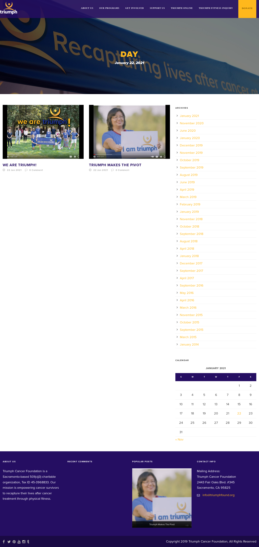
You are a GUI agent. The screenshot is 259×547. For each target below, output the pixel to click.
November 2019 (191, 153)
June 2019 (187, 182)
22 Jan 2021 (14, 170)
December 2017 (191, 263)
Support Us (157, 8)
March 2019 (188, 197)
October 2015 (189, 322)
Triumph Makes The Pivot (115, 165)
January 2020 (190, 138)
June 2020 (188, 131)
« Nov (179, 439)
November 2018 (191, 219)
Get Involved (134, 8)
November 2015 (191, 315)
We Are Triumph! (20, 165)
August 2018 (188, 241)
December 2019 (191, 145)
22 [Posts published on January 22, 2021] (239, 413)
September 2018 (191, 234)
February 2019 (190, 204)
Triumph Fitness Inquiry (216, 8)
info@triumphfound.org (219, 495)
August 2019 (189, 175)
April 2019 (187, 190)
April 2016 (187, 300)
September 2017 (191, 271)
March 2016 (188, 308)
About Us (87, 8)
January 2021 (189, 116)
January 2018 (189, 256)
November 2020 (192, 123)
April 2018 (187, 249)
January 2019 (189, 212)
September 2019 (191, 167)
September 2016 (191, 285)
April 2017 (187, 278)
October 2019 (189, 160)
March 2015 (188, 337)
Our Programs (109, 8)
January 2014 (189, 344)
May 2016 (187, 293)
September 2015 (191, 330)
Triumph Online (182, 8)
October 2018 (189, 226)
